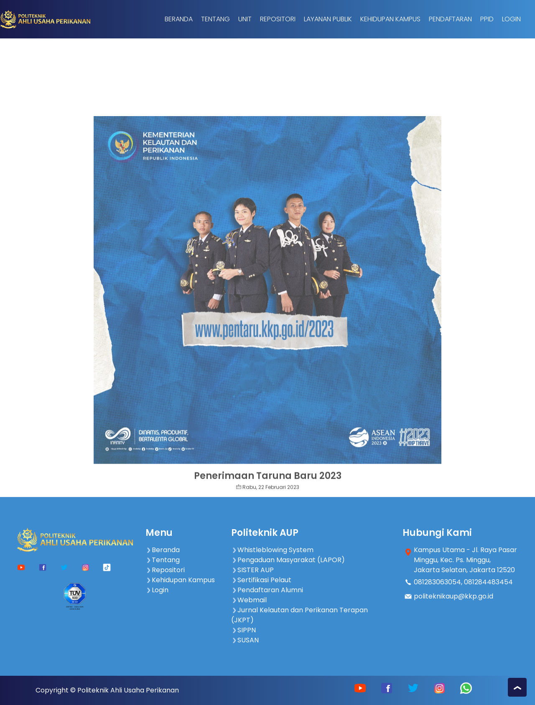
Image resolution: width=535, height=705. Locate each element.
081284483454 (488, 582)
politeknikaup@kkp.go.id (453, 596)
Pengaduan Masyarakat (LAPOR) (288, 560)
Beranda (179, 19)
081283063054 (437, 582)
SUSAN (245, 640)
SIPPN (243, 630)
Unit (245, 19)
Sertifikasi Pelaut (261, 580)
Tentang (215, 19)
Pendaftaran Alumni (267, 590)
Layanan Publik (328, 19)
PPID (487, 19)
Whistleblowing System (272, 550)
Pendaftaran (450, 19)
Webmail (249, 600)
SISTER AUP (252, 570)
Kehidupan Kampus (390, 19)
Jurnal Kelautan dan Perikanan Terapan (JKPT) (299, 615)
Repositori (278, 19)
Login (511, 19)
